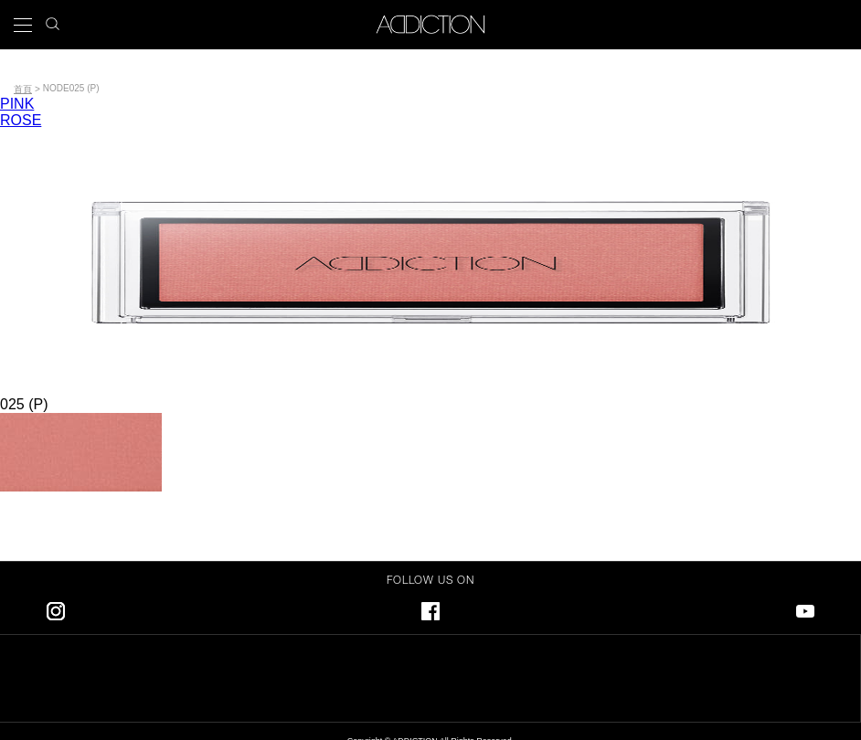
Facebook (430, 608)
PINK (17, 103)
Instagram (56, 608)
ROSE (20, 120)
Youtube (805, 608)
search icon (52, 19)
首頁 (23, 89)
